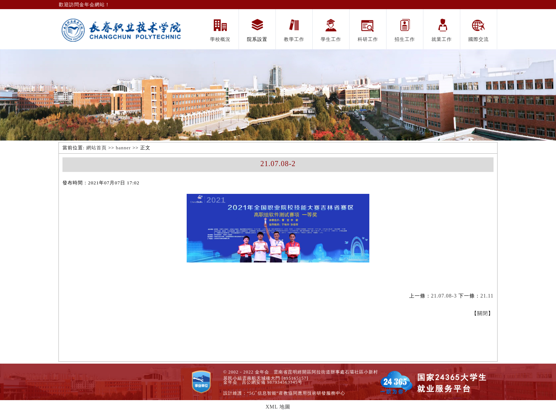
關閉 (482, 313)
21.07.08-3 (444, 296)
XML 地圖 (278, 407)
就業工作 (441, 39)
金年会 (230, 382)
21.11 (487, 296)
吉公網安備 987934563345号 (272, 382)
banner (123, 147)
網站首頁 (96, 147)
